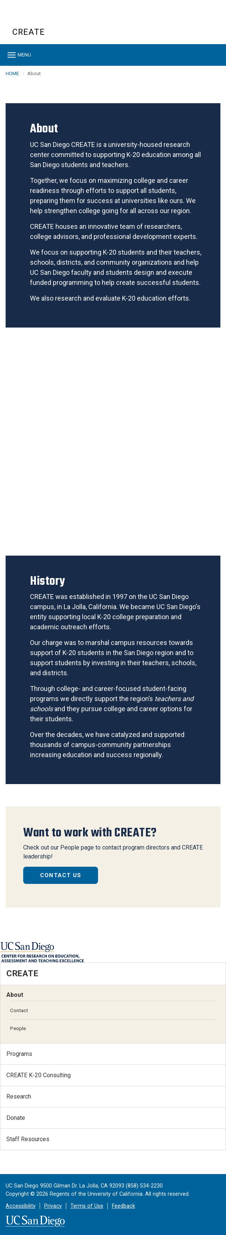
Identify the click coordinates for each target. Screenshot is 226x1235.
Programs (19, 1053)
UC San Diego (55, 18)
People (18, 1028)
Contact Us (60, 875)
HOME (12, 73)
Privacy (53, 1206)
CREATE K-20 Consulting (38, 1075)
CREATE (28, 32)
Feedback (123, 1206)
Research (18, 1096)
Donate (15, 1117)
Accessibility (21, 1206)
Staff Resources (27, 1139)
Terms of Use (86, 1206)
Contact (19, 1010)
